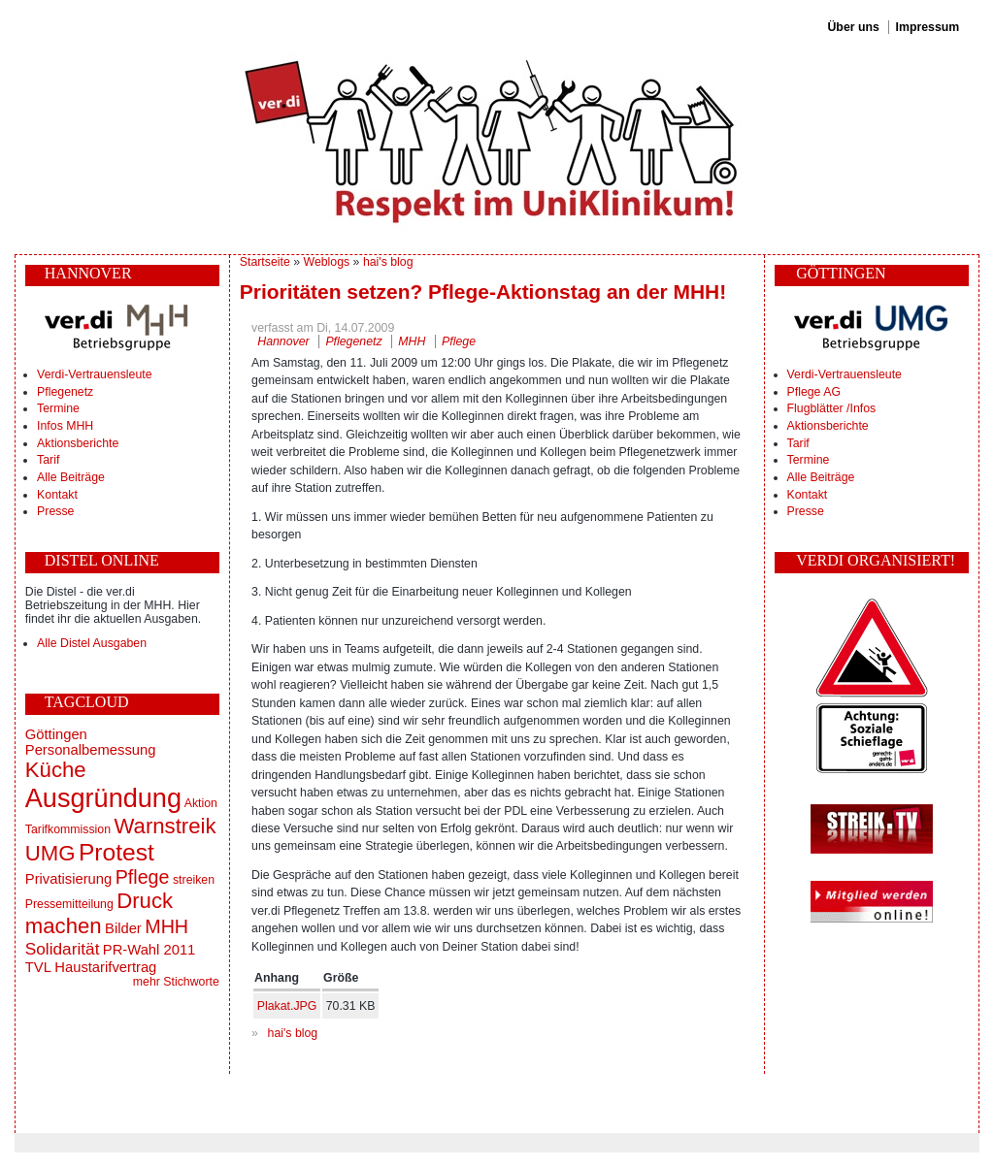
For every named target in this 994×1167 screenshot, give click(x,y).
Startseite (265, 262)
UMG (50, 853)
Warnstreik (164, 826)
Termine (58, 408)
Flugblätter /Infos (832, 408)
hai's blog (388, 262)
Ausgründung (103, 798)
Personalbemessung (90, 750)
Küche (55, 770)
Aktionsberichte (77, 443)
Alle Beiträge (71, 477)
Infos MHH (65, 426)
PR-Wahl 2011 (149, 949)
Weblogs (327, 262)
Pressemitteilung (69, 904)
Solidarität (62, 948)
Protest (116, 852)
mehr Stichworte (176, 982)
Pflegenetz (65, 392)
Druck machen (99, 913)
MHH (166, 926)
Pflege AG (814, 392)
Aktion (200, 803)
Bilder (123, 928)
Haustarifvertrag (105, 967)
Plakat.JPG (287, 1006)
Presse (55, 511)
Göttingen (56, 734)
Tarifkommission (68, 829)
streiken (194, 880)
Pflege (143, 877)
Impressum (928, 27)
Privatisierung (68, 879)
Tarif (48, 460)
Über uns (852, 27)
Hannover (283, 341)
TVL (38, 967)
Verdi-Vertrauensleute (94, 374)
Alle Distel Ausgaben (92, 643)
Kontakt (57, 495)
